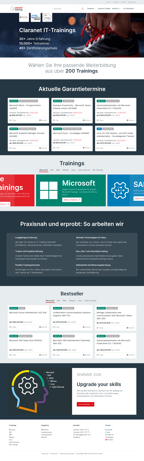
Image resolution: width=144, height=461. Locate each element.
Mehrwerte (44, 430)
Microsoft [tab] (43, 170)
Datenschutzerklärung (67, 453)
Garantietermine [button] (104, 8)
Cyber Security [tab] (84, 170)
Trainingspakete (46, 435)
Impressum (45, 453)
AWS (10, 435)
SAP (10, 432)
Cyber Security (14, 442)
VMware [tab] (65, 170)
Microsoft (12, 430)
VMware (11, 437)
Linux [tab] (73, 170)
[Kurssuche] (66, 9)
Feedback (76, 437)
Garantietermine (46, 432)
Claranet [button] (116, 2)
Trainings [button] (91, 9)
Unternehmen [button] (129, 9)
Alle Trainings (13, 444)
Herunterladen (86, 404)
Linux (10, 440)
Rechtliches (54, 453)
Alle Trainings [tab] (97, 170)
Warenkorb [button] (132, 2)
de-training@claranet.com (82, 435)
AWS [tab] (58, 170)
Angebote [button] (117, 9)
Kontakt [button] (123, 2)
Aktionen (44, 437)
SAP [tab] (52, 170)
